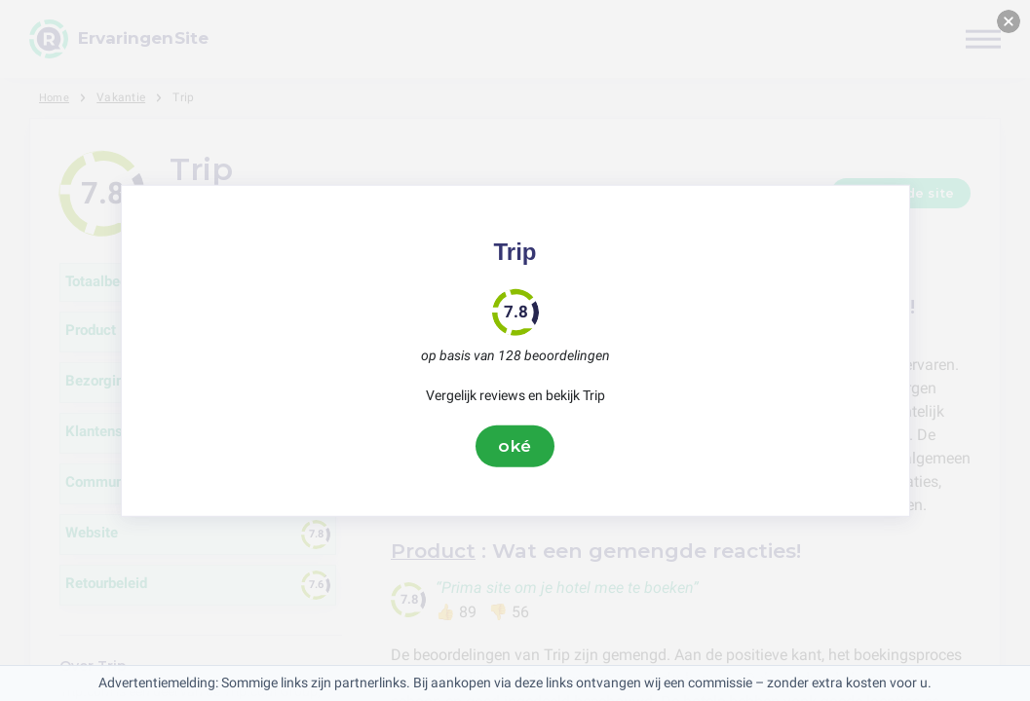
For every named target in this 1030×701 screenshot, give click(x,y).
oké (515, 446)
